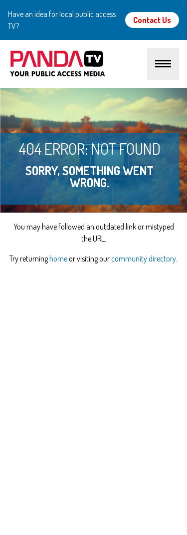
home (58, 259)
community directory (143, 259)
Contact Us (152, 20)
